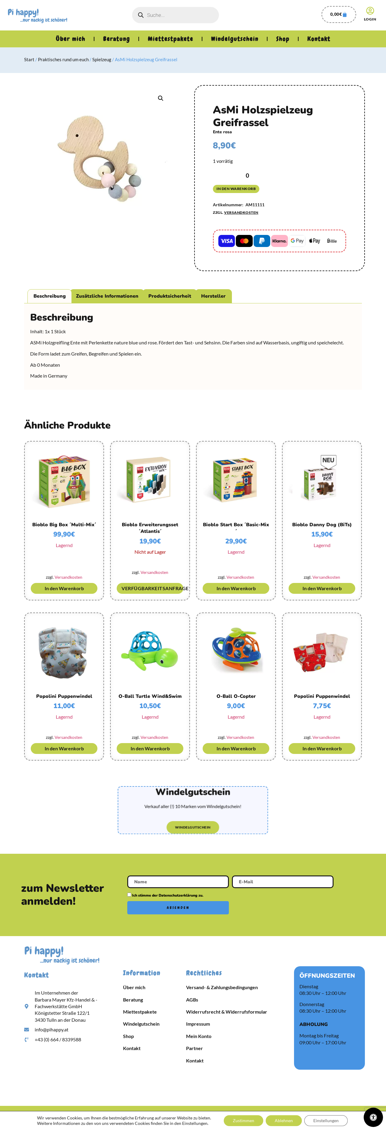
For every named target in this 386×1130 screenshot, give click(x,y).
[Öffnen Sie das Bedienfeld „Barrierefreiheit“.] (373, 1117)
